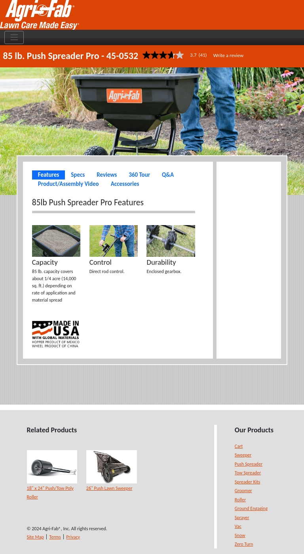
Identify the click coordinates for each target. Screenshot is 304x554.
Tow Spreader (248, 473)
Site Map (35, 537)
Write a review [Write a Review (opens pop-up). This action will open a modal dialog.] (228, 55)
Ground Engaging (251, 508)
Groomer (243, 490)
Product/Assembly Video (68, 183)
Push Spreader (248, 464)
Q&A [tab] (168, 174)
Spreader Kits (247, 482)
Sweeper (243, 455)
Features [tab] (48, 174)
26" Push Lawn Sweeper (109, 488)
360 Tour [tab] (139, 174)
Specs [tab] (78, 174)
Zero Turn (244, 544)
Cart (239, 446)
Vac (238, 526)
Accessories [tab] (125, 183)
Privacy (73, 537)
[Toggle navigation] (14, 37)
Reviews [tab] (107, 174)
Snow (240, 535)
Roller (240, 499)
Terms (55, 537)
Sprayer (242, 517)
